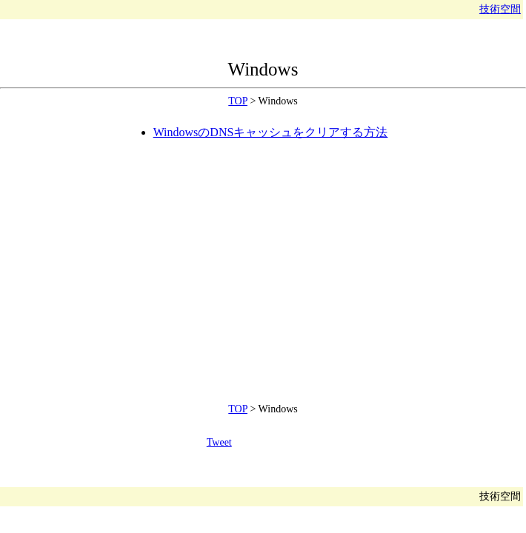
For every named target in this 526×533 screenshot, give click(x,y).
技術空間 (500, 9)
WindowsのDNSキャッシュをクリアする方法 (270, 132)
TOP (237, 101)
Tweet (219, 442)
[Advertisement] (150, 262)
